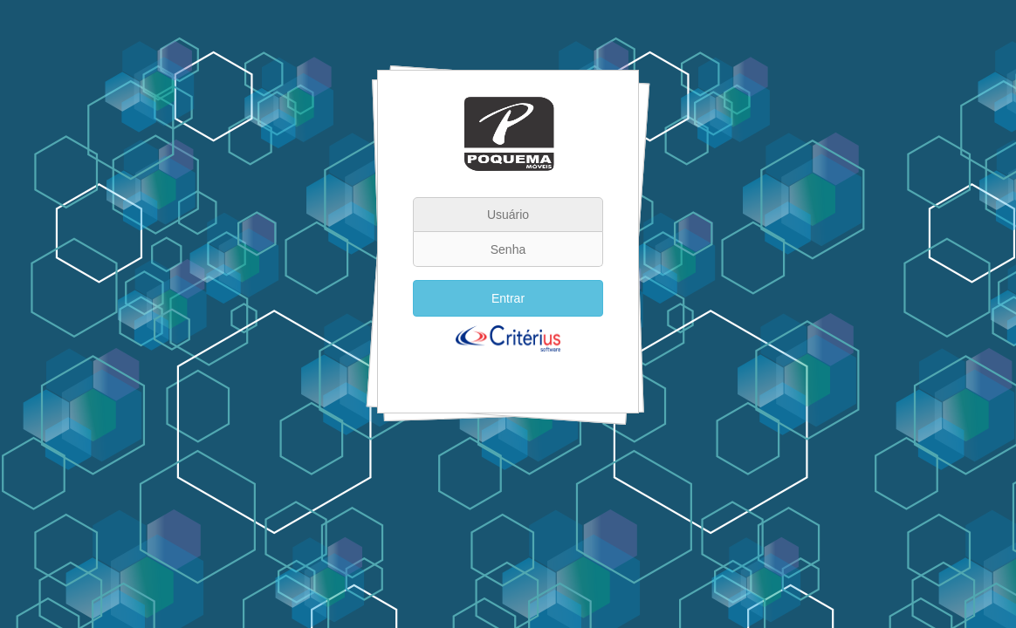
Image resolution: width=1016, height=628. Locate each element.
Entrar (508, 298)
